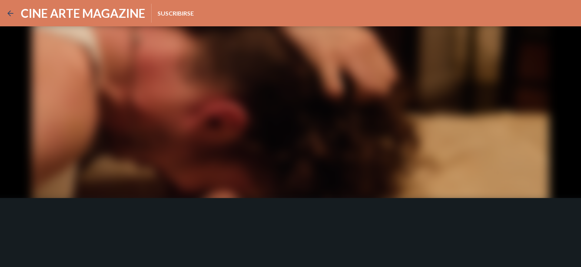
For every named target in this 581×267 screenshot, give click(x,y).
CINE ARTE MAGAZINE (83, 13)
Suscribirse (175, 13)
